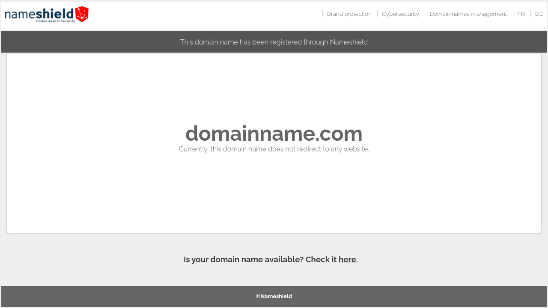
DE (539, 13)
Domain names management (468, 13)
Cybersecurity (400, 13)
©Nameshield (274, 296)
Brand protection (349, 13)
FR (521, 13)
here (347, 259)
